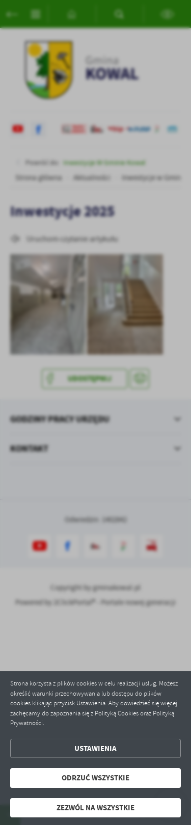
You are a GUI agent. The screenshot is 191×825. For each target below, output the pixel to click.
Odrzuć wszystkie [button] (95, 778)
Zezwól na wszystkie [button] (95, 808)
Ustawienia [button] (95, 748)
